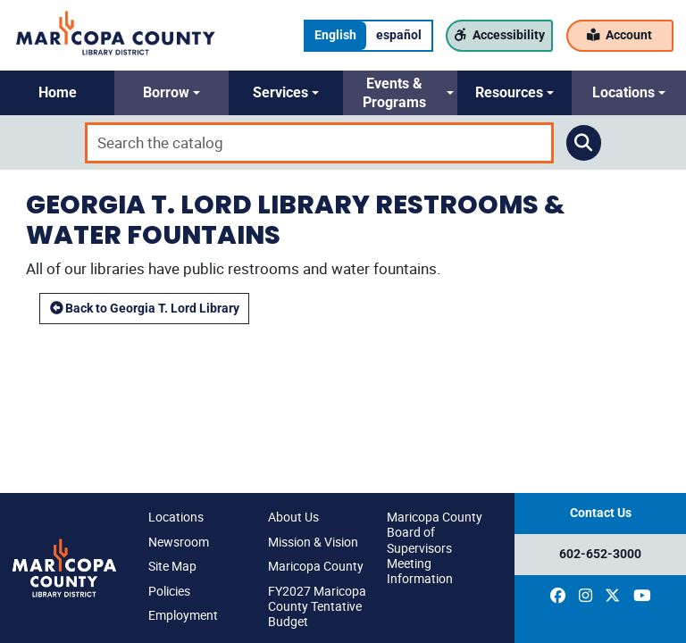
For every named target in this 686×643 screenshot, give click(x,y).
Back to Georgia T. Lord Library (144, 308)
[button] (57, 93)
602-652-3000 (600, 554)
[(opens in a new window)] (558, 596)
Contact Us (601, 513)
